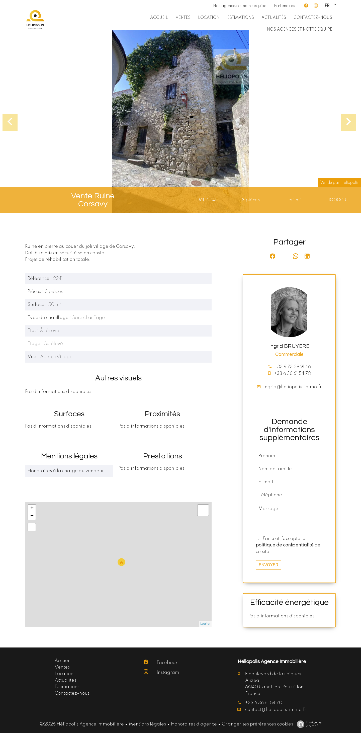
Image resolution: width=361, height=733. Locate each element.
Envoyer (268, 565)
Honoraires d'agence (194, 724)
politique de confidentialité (285, 545)
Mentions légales (147, 724)
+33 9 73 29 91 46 (293, 367)
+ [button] (32, 508)
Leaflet (205, 623)
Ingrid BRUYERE (289, 346)
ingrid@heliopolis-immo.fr (292, 387)
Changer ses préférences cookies (257, 724)
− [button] (32, 516)
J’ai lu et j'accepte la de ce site (288, 545)
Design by (308, 724)
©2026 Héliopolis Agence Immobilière (82, 724)
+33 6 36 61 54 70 (292, 373)
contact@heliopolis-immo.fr (275, 709)
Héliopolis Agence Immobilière (272, 661)
